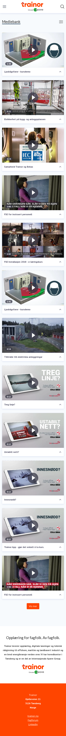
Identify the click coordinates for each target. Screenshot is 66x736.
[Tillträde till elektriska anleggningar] (33, 335)
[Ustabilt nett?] (33, 430)
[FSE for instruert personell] (33, 192)
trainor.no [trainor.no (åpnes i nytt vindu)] (33, 716)
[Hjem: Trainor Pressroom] (32, 7)
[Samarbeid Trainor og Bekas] (33, 145)
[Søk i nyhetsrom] (62, 6)
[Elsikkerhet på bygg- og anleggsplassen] (33, 97)
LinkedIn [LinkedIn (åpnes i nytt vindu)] (33, 724)
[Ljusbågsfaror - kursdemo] (33, 50)
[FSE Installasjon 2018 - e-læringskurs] (33, 240)
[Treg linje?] (33, 382)
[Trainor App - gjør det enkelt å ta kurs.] (33, 525)
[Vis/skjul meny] (4, 6)
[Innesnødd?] (33, 477)
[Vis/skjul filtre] (61, 22)
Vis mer (33, 606)
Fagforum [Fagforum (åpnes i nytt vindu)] (33, 720)
